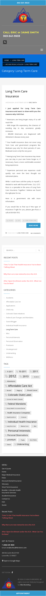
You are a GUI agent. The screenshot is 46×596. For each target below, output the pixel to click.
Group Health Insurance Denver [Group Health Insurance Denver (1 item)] (16, 408)
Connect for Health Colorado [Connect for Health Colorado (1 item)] (15, 399)
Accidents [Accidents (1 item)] (36, 377)
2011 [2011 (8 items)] (35, 371)
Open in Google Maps (11, 561)
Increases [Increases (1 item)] (23, 417)
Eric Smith (33, 102)
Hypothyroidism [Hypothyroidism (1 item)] (11, 417)
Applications (10, 306)
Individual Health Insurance (16, 325)
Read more (33, 225)
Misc (7, 333)
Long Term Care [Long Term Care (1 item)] (11, 426)
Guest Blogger (11, 321)
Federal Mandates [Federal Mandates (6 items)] (17, 403)
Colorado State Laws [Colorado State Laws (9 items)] (19, 394)
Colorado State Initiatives (15, 313)
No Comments (35, 233)
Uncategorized (11, 349)
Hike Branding (25, 585)
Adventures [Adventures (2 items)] (11, 381)
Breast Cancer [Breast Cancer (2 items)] (32, 390)
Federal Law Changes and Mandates (19, 317)
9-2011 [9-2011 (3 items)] (10, 371)
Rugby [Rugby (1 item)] (23, 440)
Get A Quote (6, 468)
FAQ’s (4, 478)
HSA (3, 502)
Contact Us (6, 499)
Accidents (9, 298)
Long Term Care (30, 220)
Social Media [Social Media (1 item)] (33, 440)
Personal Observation (14, 341)
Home (4, 472)
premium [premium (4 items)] (11, 439)
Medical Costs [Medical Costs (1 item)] (25, 426)
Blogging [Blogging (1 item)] (19, 390)
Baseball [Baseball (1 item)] (9, 390)
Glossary (5, 484)
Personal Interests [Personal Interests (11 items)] (19, 430)
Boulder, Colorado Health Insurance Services (11, 491)
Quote (4, 505)
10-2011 (11, 220)
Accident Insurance (9, 496)
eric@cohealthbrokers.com (16, 548)
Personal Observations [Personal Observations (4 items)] (17, 435)
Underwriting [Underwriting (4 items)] (23, 444)
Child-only (9, 310)
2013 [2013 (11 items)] (26, 376)
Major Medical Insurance (11, 475)
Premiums (10, 345)
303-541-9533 (11, 36)
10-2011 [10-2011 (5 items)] (22, 371)
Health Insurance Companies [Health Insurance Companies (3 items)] (18, 413)
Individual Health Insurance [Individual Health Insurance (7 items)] (22, 421)
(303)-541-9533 (8, 545)
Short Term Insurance (10, 487)
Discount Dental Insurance (11, 481)
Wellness (9, 357)
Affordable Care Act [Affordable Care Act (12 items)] (20, 386)
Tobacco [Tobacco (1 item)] (9, 444)
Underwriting (11, 353)
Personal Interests (13, 337)
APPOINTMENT (23, 593)
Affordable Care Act (13, 302)
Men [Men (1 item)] (35, 426)
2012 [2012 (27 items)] (12, 376)
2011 (19, 220)
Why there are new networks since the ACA (20, 274)
